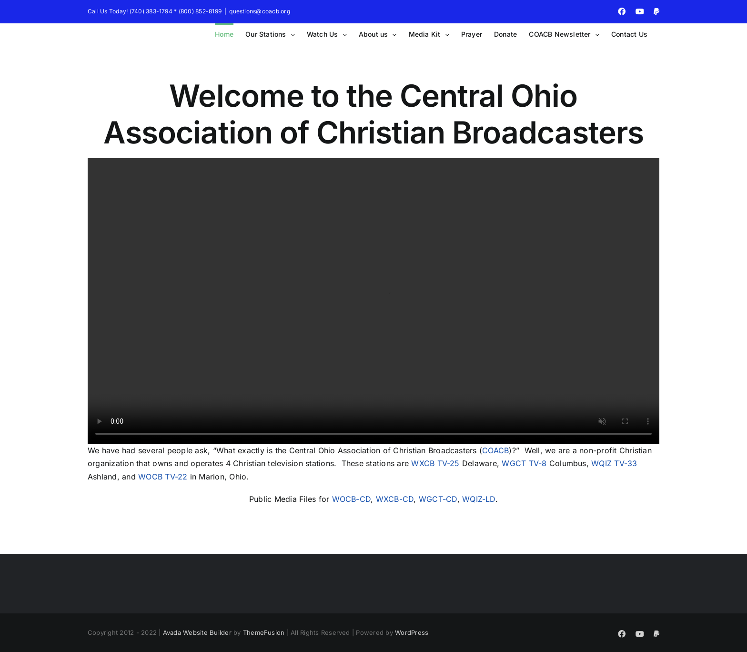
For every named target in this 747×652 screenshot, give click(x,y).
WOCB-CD (351, 499)
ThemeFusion (264, 632)
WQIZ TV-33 (614, 463)
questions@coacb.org (259, 11)
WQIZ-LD (478, 499)
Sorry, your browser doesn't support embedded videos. (373, 301)
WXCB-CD (395, 499)
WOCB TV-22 (162, 476)
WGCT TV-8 (524, 463)
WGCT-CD (438, 499)
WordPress (411, 632)
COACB (495, 450)
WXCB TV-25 (435, 463)
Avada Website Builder (197, 632)
